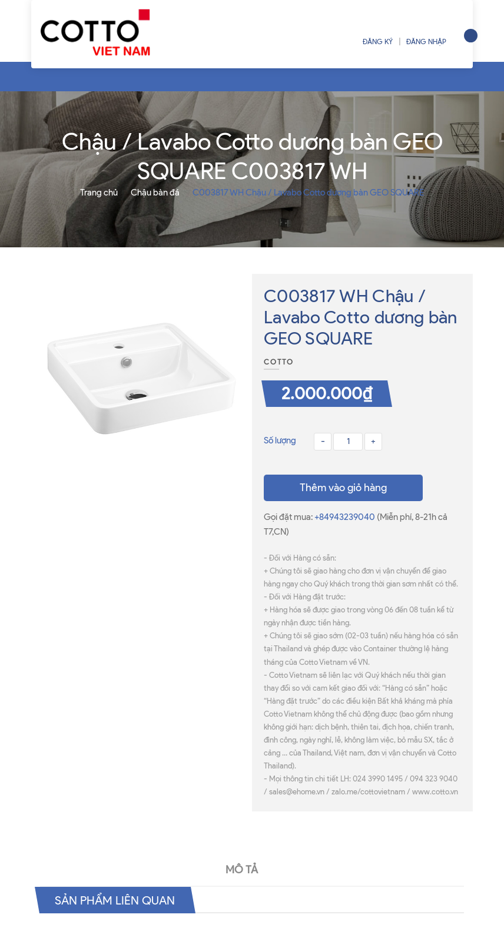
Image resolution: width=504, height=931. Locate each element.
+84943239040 (345, 517)
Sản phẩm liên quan (115, 900)
